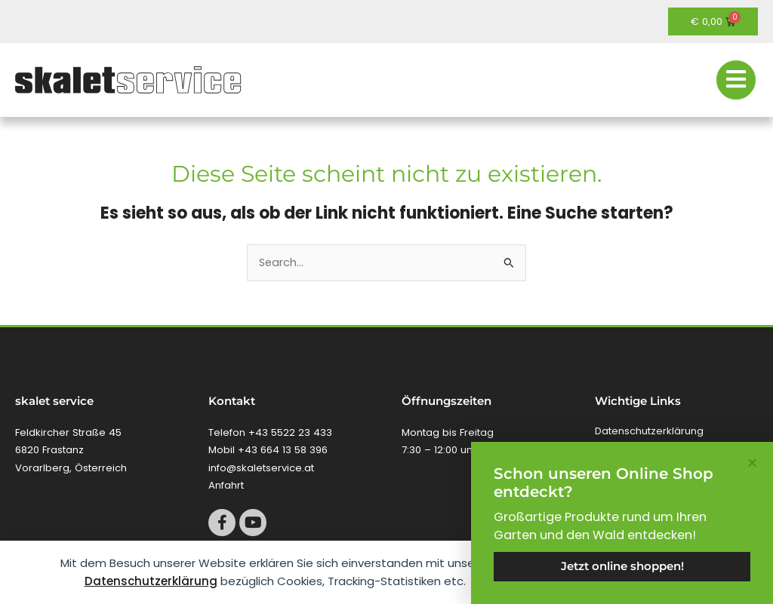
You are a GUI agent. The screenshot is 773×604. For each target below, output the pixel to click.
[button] (752, 462)
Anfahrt (226, 485)
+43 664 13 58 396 (283, 450)
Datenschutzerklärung (151, 581)
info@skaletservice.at (261, 468)
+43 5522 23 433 (290, 432)
